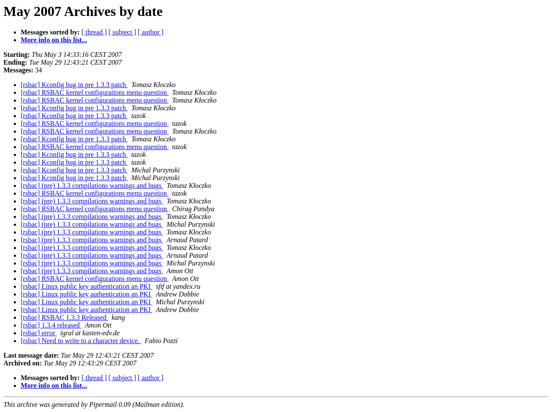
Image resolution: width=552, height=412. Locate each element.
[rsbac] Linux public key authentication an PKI (86, 286)
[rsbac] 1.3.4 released (51, 325)
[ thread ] (94, 32)
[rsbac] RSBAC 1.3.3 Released (64, 317)
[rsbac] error (39, 333)
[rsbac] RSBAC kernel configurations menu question (95, 92)
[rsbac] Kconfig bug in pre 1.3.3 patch (74, 84)
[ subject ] (122, 32)
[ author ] (151, 32)
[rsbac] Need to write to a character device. (81, 340)
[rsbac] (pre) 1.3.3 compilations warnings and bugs (92, 185)
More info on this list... (54, 40)
